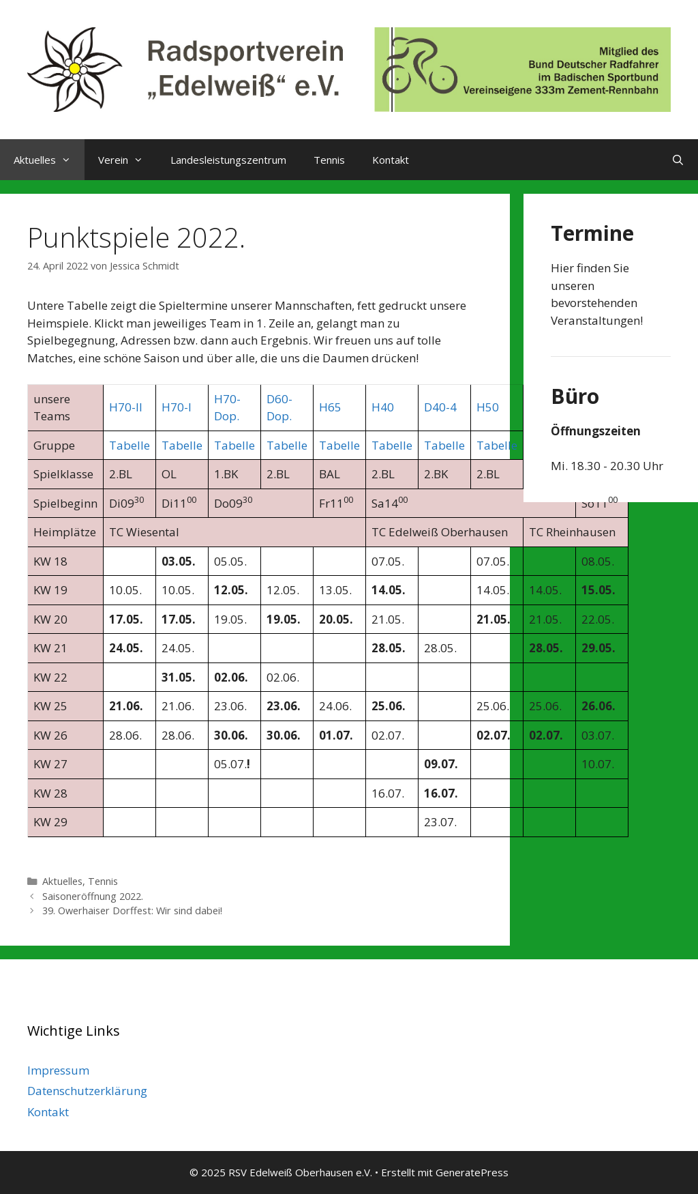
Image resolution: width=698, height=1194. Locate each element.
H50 (487, 407)
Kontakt (390, 159)
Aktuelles (49, 159)
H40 (382, 407)
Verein (127, 159)
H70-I (177, 407)
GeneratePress (472, 1172)
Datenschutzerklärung (87, 1090)
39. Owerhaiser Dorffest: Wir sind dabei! (132, 910)
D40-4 (440, 407)
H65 (330, 407)
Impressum (58, 1070)
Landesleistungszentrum (228, 159)
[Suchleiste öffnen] (678, 159)
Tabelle (129, 445)
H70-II (125, 407)
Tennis (329, 159)
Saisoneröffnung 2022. (92, 896)
